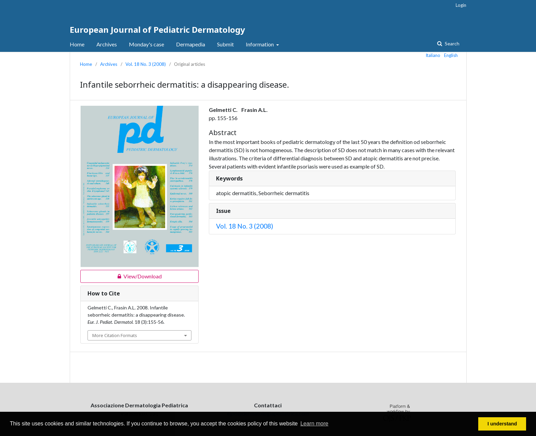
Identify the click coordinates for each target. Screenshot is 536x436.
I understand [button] (502, 423)
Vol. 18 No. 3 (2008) (145, 64)
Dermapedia (190, 44)
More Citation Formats (114, 335)
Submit (225, 44)
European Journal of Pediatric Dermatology (157, 29)
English (451, 55)
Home (77, 44)
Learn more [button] (314, 423)
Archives (106, 44)
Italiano (433, 55)
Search (451, 43)
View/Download (121, 276)
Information (260, 44)
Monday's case (146, 44)
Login (461, 5)
